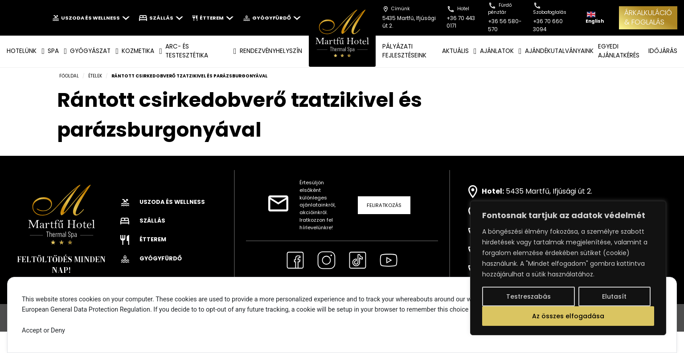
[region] (568, 268)
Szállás (161, 17)
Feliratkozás (384, 205)
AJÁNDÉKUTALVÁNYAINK (559, 51)
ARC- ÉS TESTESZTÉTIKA (186, 51)
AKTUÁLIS (455, 51)
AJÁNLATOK (497, 51)
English (595, 18)
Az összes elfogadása (568, 316)
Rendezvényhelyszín (271, 51)
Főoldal (69, 76)
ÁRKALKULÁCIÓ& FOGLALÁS (648, 17)
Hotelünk (22, 51)
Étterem (213, 17)
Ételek (95, 76)
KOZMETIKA (138, 51)
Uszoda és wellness (91, 17)
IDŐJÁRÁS (662, 51)
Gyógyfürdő (271, 17)
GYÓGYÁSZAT (90, 51)
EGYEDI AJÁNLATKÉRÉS (618, 51)
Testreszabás (528, 296)
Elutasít (614, 296)
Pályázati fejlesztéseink (404, 51)
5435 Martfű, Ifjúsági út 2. (549, 191)
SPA (53, 51)
